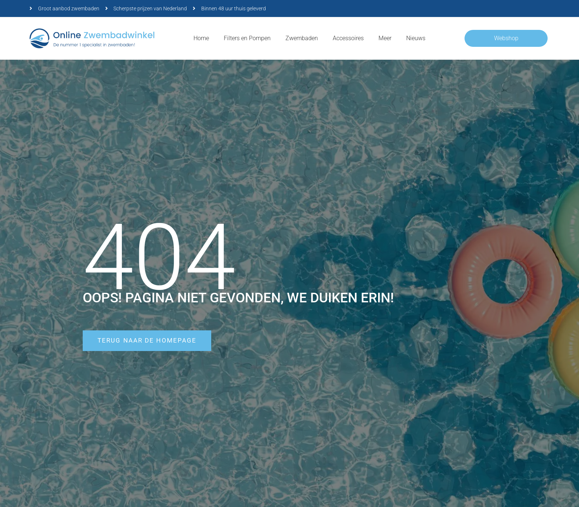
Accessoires (348, 38)
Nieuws (415, 38)
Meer (384, 38)
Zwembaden (301, 38)
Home (201, 38)
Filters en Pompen (247, 38)
